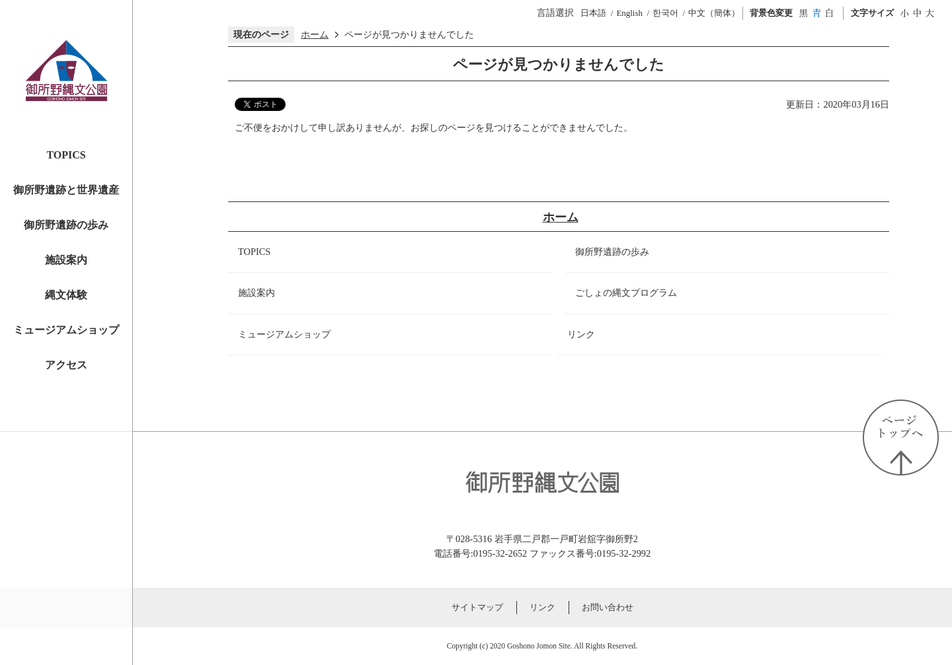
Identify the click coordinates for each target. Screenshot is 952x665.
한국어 (665, 13)
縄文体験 (66, 294)
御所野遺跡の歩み (66, 224)
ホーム (315, 34)
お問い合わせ (607, 607)
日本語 (593, 13)
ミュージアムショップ (66, 329)
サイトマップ (477, 607)
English (629, 13)
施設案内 (66, 259)
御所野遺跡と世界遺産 (66, 189)
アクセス (66, 364)
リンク (581, 334)
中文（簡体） (714, 13)
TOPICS (65, 154)
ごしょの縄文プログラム (626, 292)
